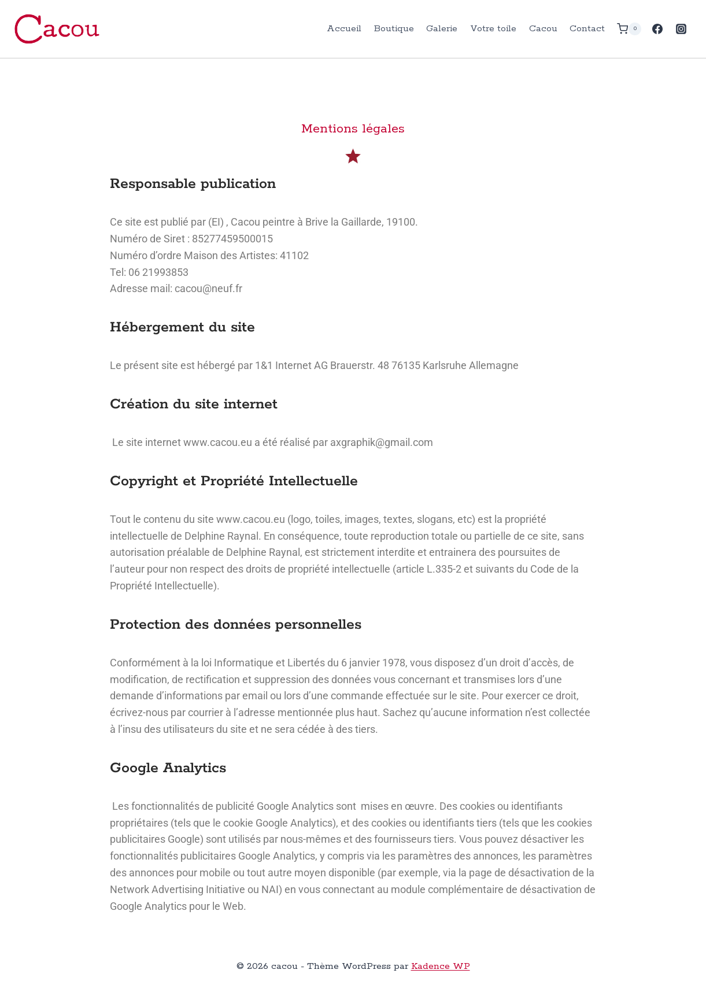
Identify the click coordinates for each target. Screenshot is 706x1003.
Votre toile (493, 29)
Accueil (344, 29)
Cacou (543, 29)
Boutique (394, 29)
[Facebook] (657, 29)
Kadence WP (440, 966)
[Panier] (629, 28)
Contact (587, 29)
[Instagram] (681, 29)
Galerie (441, 29)
